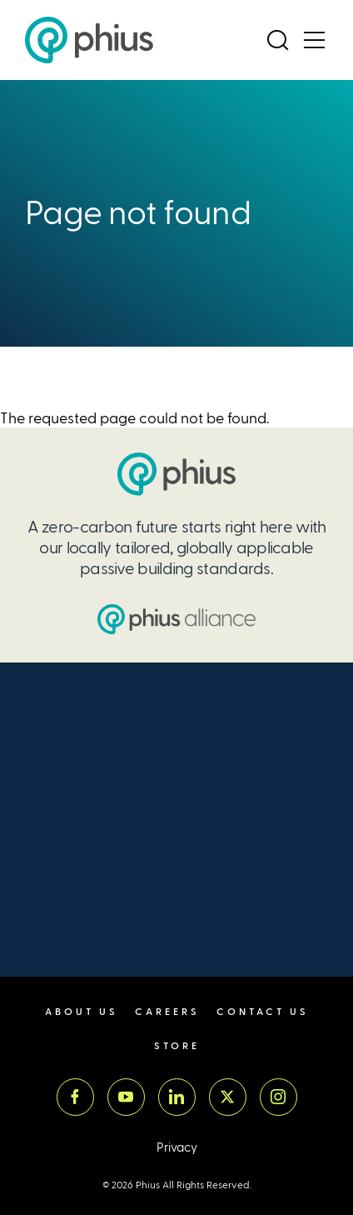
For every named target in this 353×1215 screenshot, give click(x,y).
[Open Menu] (314, 40)
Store (177, 1046)
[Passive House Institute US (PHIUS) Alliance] (176, 619)
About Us (81, 1012)
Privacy (177, 1148)
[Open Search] (277, 40)
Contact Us (262, 1012)
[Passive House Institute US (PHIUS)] (176, 474)
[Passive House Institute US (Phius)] (89, 40)
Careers (167, 1012)
